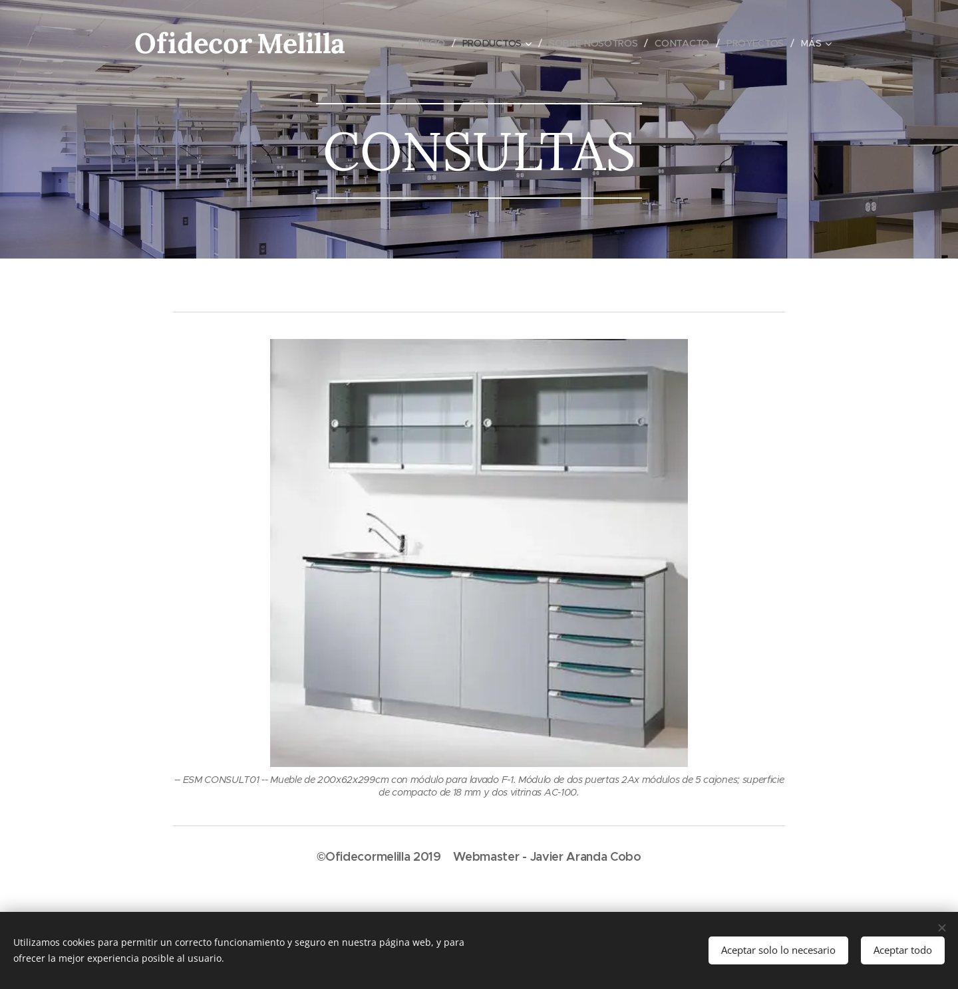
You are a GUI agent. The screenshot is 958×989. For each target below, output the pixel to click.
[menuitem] (432, 43)
